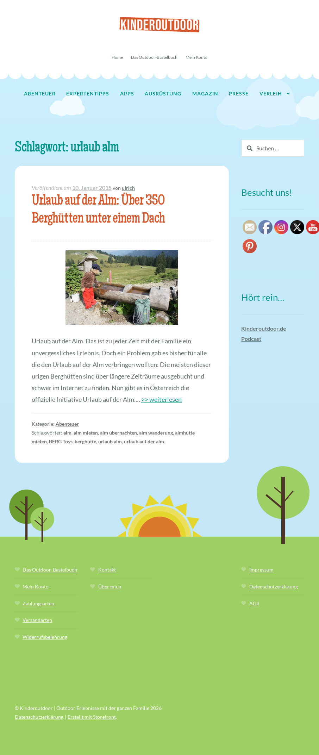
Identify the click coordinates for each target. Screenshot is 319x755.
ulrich (128, 188)
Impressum (261, 570)
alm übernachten (118, 433)
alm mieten (86, 433)
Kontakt (107, 570)
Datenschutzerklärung (273, 586)
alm (67, 433)
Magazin (205, 93)
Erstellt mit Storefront (92, 717)
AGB (254, 603)
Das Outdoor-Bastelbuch (154, 57)
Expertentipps (87, 93)
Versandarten (37, 620)
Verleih (270, 93)
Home (117, 57)
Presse (239, 93)
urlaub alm (110, 441)
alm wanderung (156, 433)
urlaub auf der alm (144, 441)
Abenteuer (40, 93)
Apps (127, 93)
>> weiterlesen (161, 399)
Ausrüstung (163, 93)
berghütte (85, 441)
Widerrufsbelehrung (45, 637)
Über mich (109, 586)
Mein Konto (196, 57)
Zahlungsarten (38, 603)
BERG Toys (61, 441)
